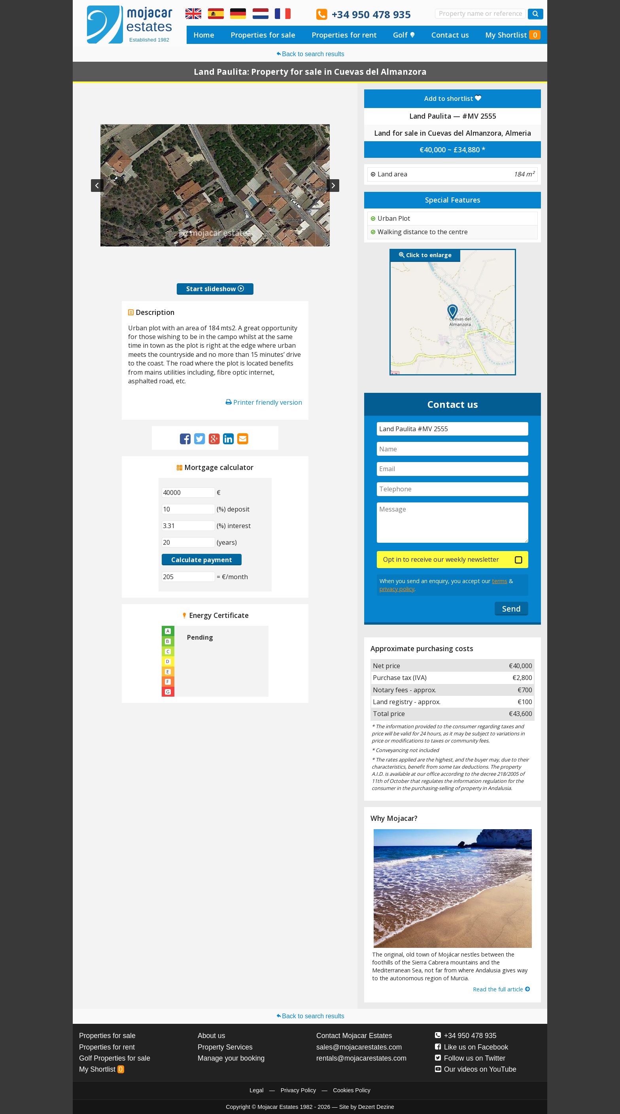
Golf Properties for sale (114, 1058)
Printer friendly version (264, 402)
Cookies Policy (351, 1090)
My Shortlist (513, 35)
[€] (188, 492)
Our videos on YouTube (475, 1069)
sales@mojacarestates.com (359, 1047)
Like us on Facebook (471, 1047)
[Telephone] (452, 489)
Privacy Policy (298, 1090)
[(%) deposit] (188, 509)
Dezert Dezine (376, 1107)
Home (203, 35)
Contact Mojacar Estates (354, 1036)
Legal (256, 1090)
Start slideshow (215, 288)
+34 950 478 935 (371, 14)
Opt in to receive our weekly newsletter (441, 559)
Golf (404, 35)
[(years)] (188, 542)
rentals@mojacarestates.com (361, 1058)
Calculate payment (201, 559)
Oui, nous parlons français (283, 13)
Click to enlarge (425, 255)
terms (499, 581)
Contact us (450, 35)
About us (211, 1036)
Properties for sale (263, 35)
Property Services (225, 1047)
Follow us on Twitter (470, 1058)
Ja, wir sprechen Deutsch (238, 13)
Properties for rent (344, 35)
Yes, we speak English (193, 13)
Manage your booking (231, 1058)
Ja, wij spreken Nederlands (260, 13)
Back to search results (310, 54)
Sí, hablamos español (216, 13)
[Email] (452, 469)
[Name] (452, 449)
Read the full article (502, 989)
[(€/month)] (188, 577)
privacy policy (397, 589)
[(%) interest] (188, 526)
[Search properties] (535, 14)
